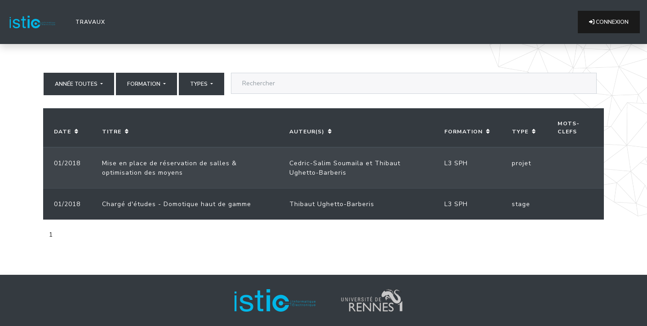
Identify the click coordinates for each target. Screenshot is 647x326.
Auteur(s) (306, 131)
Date (62, 131)
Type (520, 131)
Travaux (92, 22)
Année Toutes (77, 84)
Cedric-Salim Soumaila (326, 163)
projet (521, 163)
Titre (111, 131)
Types (199, 84)
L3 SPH (456, 163)
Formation (144, 84)
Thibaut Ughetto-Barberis (331, 204)
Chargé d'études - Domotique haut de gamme (176, 204)
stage (521, 204)
